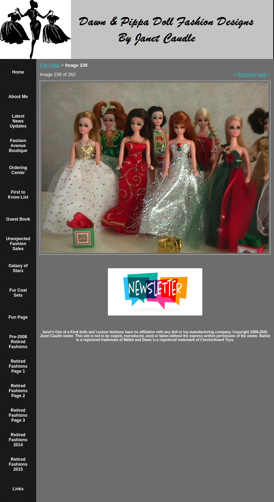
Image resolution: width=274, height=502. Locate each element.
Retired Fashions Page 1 (18, 366)
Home (18, 72)
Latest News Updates (18, 121)
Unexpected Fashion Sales (18, 243)
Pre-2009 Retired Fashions (18, 341)
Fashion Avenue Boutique (18, 145)
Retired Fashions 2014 (18, 439)
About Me (18, 96)
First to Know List (18, 195)
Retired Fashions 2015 (18, 464)
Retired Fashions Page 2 (18, 390)
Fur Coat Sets (18, 293)
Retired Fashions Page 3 (18, 415)
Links (17, 488)
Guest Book (18, 219)
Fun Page (18, 317)
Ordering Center (18, 170)
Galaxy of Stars (18, 268)
